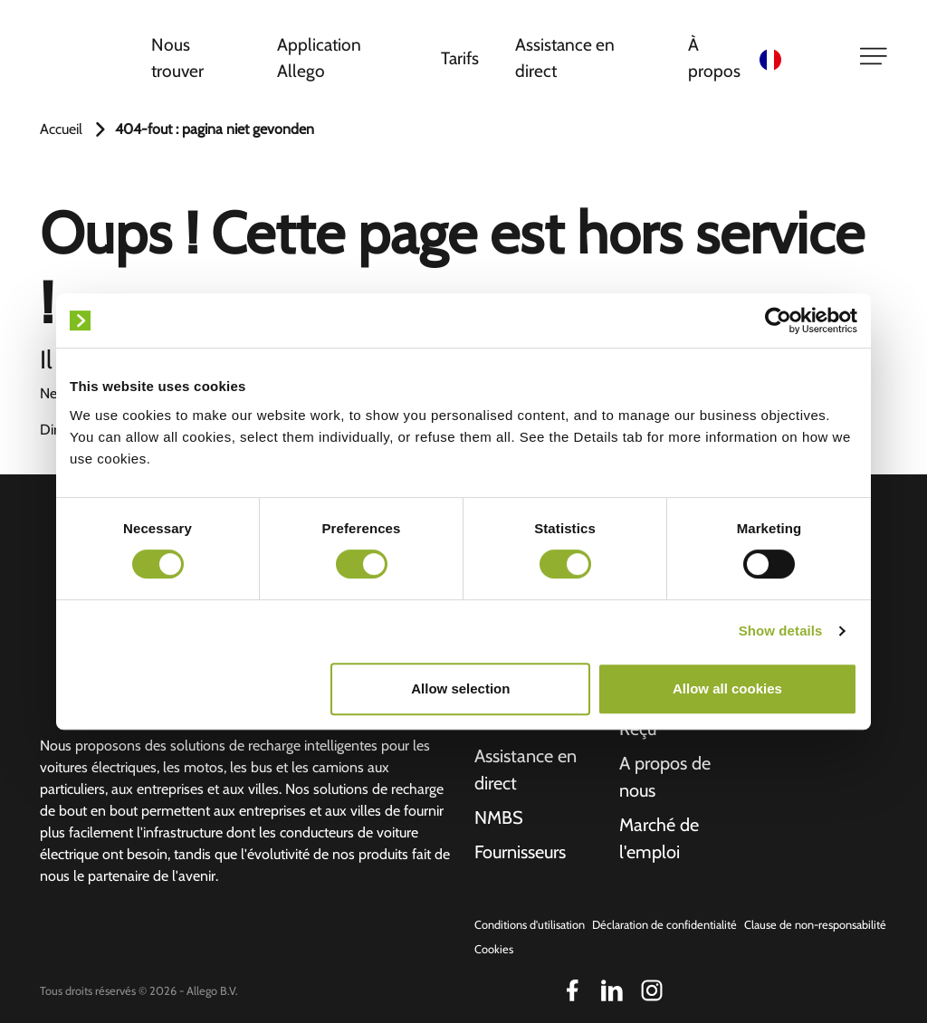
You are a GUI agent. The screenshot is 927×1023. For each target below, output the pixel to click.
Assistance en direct (565, 57)
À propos (714, 57)
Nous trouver (177, 57)
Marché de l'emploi (659, 838)
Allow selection (460, 688)
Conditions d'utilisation (529, 925)
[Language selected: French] (797, 58)
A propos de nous (665, 776)
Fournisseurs (520, 852)
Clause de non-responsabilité (815, 925)
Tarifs (460, 58)
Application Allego (319, 57)
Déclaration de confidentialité (664, 925)
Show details (781, 630)
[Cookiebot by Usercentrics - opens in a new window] (778, 320)
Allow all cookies (727, 688)
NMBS (498, 817)
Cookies (493, 949)
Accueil (61, 129)
